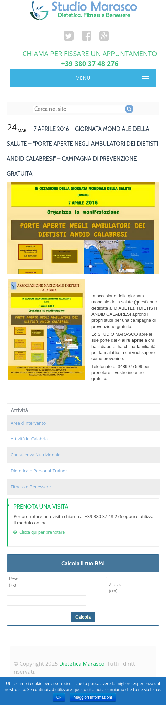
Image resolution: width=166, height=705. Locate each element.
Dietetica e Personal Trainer (39, 471)
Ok (58, 697)
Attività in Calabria (29, 439)
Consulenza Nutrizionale (35, 455)
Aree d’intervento (28, 423)
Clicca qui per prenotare (39, 532)
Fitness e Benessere (31, 487)
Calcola (83, 617)
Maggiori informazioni (93, 697)
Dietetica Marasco (81, 663)
